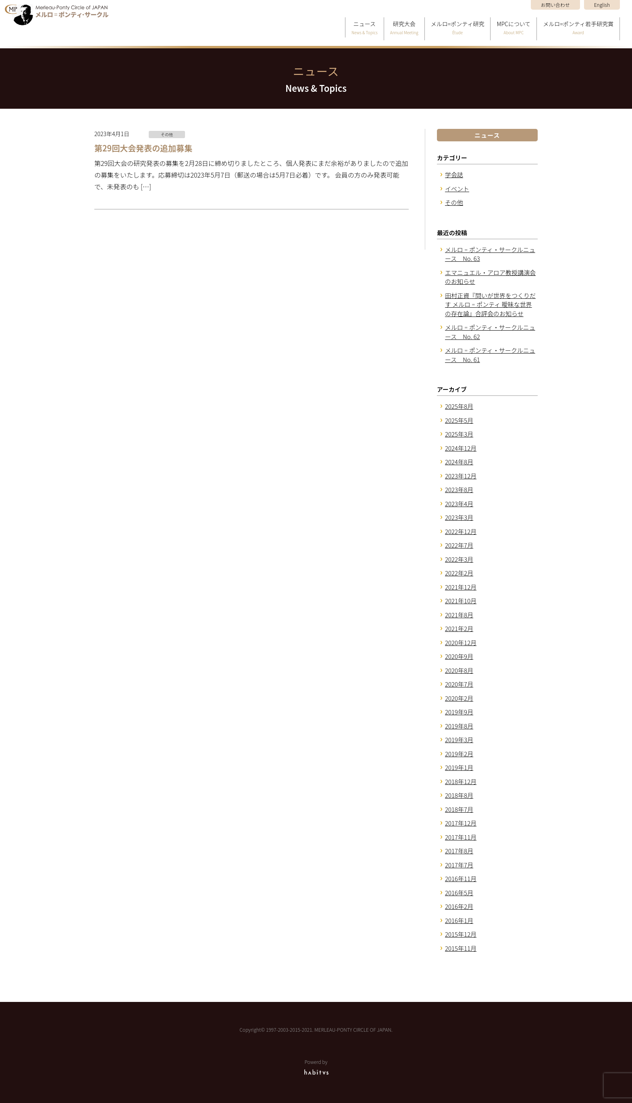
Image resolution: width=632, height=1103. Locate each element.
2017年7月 (459, 865)
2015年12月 (460, 934)
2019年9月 (459, 712)
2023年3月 (459, 517)
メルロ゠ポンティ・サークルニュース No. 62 (490, 332)
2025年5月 (459, 420)
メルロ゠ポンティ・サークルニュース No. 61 (490, 355)
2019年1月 (459, 767)
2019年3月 (459, 739)
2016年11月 (460, 878)
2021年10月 (460, 600)
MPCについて (513, 28)
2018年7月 (459, 809)
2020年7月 (459, 684)
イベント (457, 188)
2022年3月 (459, 559)
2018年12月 (460, 781)
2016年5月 (459, 892)
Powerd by (316, 1066)
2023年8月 (459, 489)
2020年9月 (459, 656)
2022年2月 (459, 573)
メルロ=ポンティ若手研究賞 (578, 28)
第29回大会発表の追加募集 (143, 148)
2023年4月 (459, 503)
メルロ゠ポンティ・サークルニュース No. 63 (490, 254)
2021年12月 (460, 587)
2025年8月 (459, 406)
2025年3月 (459, 434)
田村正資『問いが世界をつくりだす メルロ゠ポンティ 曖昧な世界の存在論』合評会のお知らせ (490, 304)
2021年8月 (459, 614)
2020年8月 (459, 670)
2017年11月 (460, 837)
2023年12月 (460, 476)
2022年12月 (460, 531)
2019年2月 (459, 753)
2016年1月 (459, 920)
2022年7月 (459, 545)
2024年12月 (460, 448)
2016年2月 (459, 906)
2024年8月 (459, 461)
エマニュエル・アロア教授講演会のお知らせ (490, 277)
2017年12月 (460, 823)
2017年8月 (459, 850)
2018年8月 (459, 795)
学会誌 (454, 174)
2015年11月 (460, 948)
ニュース (364, 28)
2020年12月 (460, 642)
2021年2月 (459, 628)
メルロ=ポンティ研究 (457, 28)
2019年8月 (459, 726)
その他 (454, 202)
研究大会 (404, 28)
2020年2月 (459, 698)
